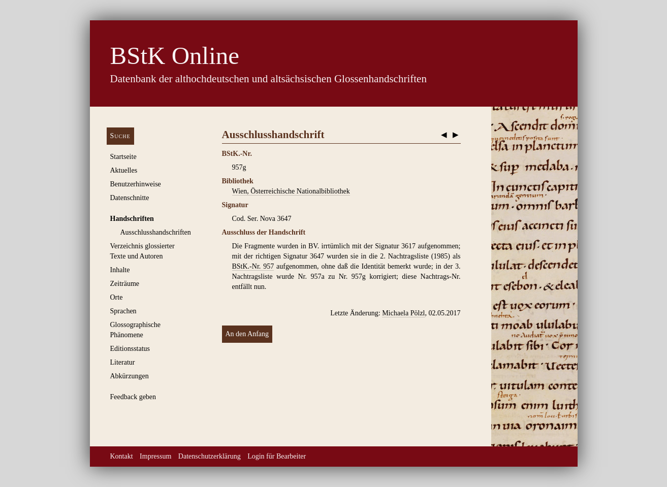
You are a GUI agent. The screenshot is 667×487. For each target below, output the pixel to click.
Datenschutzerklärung (209, 456)
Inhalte (120, 270)
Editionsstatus (130, 348)
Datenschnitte (129, 198)
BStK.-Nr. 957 (253, 266)
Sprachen (123, 311)
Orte (116, 297)
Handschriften (132, 218)
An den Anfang (247, 334)
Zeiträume (125, 283)
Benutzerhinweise (135, 184)
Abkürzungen (129, 376)
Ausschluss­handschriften (155, 232)
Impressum (155, 456)
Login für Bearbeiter (276, 456)
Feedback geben (133, 397)
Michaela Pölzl (403, 313)
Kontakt (121, 456)
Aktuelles (124, 170)
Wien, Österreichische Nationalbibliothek (291, 191)
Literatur (122, 362)
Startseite (123, 156)
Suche (120, 136)
